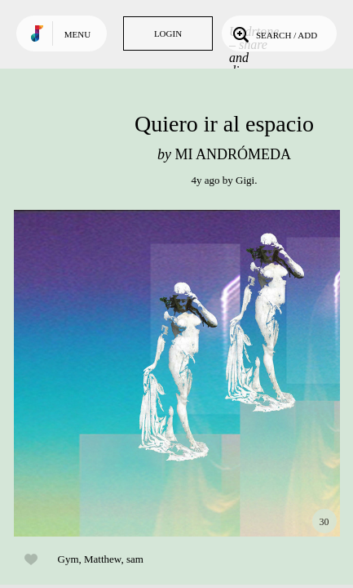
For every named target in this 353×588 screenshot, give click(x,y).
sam (134, 559)
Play (177, 373)
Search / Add (273, 33)
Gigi (245, 180)
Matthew (102, 559)
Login (168, 33)
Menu (77, 34)
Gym (68, 559)
